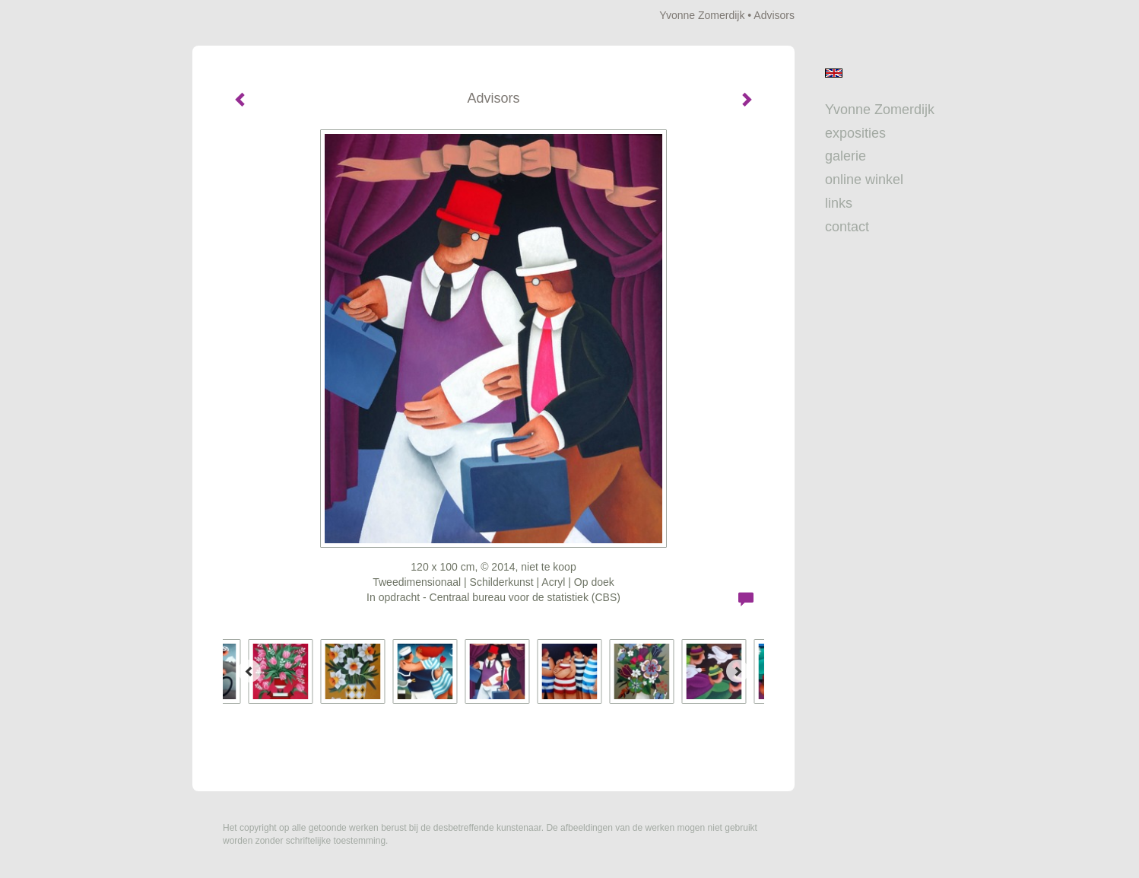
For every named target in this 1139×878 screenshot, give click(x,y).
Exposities (855, 133)
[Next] (737, 671)
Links (838, 203)
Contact (847, 226)
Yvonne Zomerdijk (701, 15)
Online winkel (864, 179)
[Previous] (249, 671)
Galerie (845, 156)
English (833, 73)
